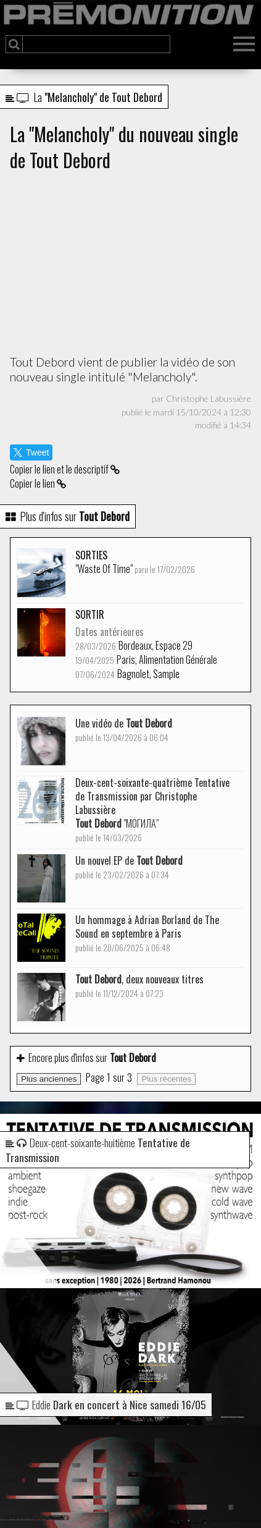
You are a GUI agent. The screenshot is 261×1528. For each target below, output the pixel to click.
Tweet (31, 452)
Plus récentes (166, 1079)
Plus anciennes (49, 1079)
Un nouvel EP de (129, 867)
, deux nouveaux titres (139, 986)
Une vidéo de (123, 730)
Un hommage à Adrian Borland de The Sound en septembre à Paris (147, 933)
